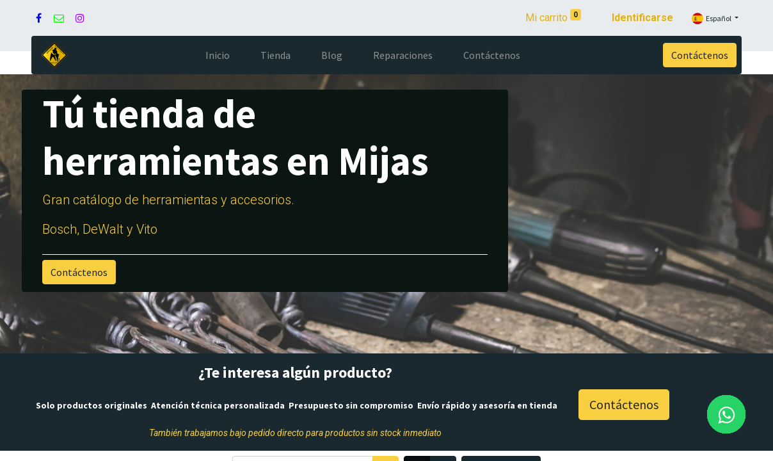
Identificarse (642, 18)
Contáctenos (699, 55)
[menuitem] (217, 55)
